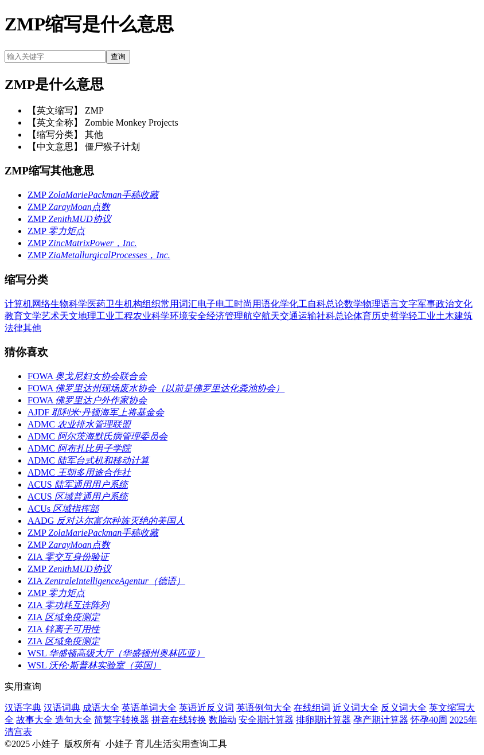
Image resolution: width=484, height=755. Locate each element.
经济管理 (224, 316)
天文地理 (78, 316)
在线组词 (312, 708)
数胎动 (222, 720)
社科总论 (335, 316)
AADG (106, 521)
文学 (32, 316)
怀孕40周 (429, 720)
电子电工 (215, 304)
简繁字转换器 (121, 720)
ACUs (63, 508)
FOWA (87, 376)
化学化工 (289, 304)
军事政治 (435, 304)
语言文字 (399, 304)
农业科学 (151, 316)
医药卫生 (105, 304)
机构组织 (142, 304)
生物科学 (68, 304)
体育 (362, 316)
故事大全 (35, 720)
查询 (118, 56)
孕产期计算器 (380, 720)
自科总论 (325, 304)
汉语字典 (23, 708)
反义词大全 (404, 708)
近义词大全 (355, 708)
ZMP (93, 195)
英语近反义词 (206, 708)
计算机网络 (27, 304)
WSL (116, 653)
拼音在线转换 (178, 720)
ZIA (68, 557)
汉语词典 (62, 708)
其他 (32, 328)
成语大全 (101, 708)
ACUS (78, 484)
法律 (14, 328)
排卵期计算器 (323, 720)
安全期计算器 (266, 720)
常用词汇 (179, 304)
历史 (381, 316)
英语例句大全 (263, 708)
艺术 (50, 316)
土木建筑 (454, 316)
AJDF (96, 412)
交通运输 (298, 316)
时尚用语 (252, 304)
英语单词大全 (149, 708)
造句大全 (73, 720)
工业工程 (114, 316)
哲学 (399, 316)
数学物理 (362, 304)
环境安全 (188, 316)
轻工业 (422, 316)
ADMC (79, 424)
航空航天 (261, 316)
